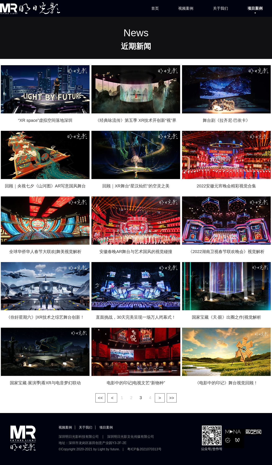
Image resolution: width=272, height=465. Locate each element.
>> (171, 398)
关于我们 (220, 8)
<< (100, 398)
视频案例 (185, 8)
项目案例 (255, 8)
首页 (155, 8)
